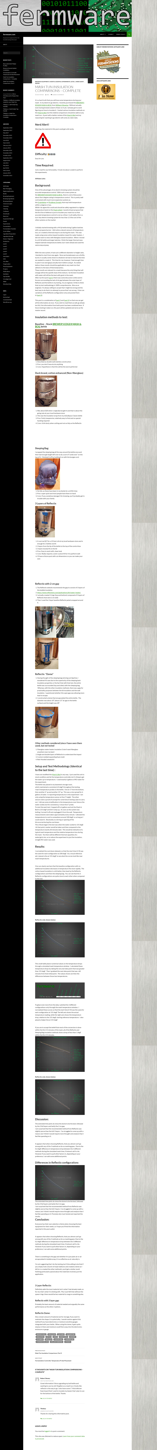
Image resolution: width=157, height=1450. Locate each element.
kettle (49, 1337)
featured (61, 1334)
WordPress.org (7, 302)
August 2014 (6, 160)
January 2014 (7, 173)
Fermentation (7, 226)
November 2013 (7, 175)
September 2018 (7, 128)
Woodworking (7, 284)
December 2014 (7, 150)
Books (5, 193)
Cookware (6, 211)
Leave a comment (58, 94)
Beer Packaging (7, 188)
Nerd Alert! (80, 81)
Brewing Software (8, 201)
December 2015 (7, 135)
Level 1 (73, 81)
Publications (6, 271)
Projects (5, 269)
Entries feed (6, 297)
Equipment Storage (8, 219)
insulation (40, 1337)
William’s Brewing (62, 105)
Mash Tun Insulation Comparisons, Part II (60, 1351)
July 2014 (5, 163)
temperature (69, 1339)
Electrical (5, 216)
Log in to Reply (47, 1398)
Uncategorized (7, 279)
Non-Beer (6, 261)
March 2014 (6, 170)
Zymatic (67, 1342)
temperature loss (42, 1342)
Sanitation (6, 274)
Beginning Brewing (8, 191)
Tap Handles (6, 276)
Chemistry (6, 206)
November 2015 (7, 138)
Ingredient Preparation (9, 234)
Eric (48, 94)
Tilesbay (43, 1408)
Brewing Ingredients (8, 198)
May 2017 (6, 133)
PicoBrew (40, 1339)
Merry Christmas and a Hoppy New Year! (11, 95)
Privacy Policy (120, 34)
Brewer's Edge (41, 1334)
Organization (6, 264)
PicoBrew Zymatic (55, 202)
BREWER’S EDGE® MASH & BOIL (50, 195)
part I (51, 278)
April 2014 (6, 168)
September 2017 (7, 130)
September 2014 (7, 158)
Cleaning (5, 209)
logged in (47, 1431)
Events (5, 221)
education (52, 1334)
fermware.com (9, 34)
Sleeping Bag (58, 1339)
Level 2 (5, 246)
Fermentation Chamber (9, 229)
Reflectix (49, 1339)
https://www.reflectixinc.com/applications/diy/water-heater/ (59, 593)
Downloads (6, 214)
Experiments (65, 81)
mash (55, 1337)
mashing (72, 1337)
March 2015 (6, 143)
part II (39, 295)
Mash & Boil (42, 113)
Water (37, 83)
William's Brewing (57, 1342)
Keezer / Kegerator (8, 239)
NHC (4, 259)
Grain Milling (6, 231)
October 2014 (7, 155)
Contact (111, 34)
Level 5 (5, 254)
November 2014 (7, 153)
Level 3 (5, 249)
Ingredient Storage (8, 236)
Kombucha (6, 241)
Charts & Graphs (55, 81)
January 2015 (7, 148)
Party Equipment (7, 266)
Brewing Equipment (42, 81)
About (102, 34)
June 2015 (6, 140)
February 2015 (7, 145)
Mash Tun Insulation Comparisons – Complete (10, 115)
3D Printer (6, 186)
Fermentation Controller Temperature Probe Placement (60, 1359)
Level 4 (5, 251)
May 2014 (6, 165)
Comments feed (7, 299)
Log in (4, 294)
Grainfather (42, 202)
